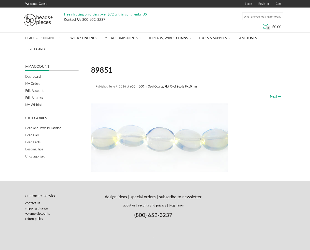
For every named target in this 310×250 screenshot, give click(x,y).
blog (172, 205)
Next (275, 96)
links (181, 205)
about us (129, 205)
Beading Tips (34, 149)
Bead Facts (33, 142)
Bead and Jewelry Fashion (43, 128)
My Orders (32, 83)
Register (263, 3)
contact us (32, 203)
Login (248, 3)
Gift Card (36, 49)
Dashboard (33, 76)
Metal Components (121, 38)
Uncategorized (35, 156)
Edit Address (34, 98)
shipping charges (36, 208)
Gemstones (247, 38)
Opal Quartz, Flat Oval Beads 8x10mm (172, 86)
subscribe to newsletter (180, 196)
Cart (278, 3)
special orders (143, 196)
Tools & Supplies (213, 38)
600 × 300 (137, 86)
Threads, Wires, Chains (168, 38)
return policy (34, 219)
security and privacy (152, 205)
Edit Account (34, 91)
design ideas (116, 196)
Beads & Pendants (40, 38)
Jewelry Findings (82, 38)
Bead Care (32, 135)
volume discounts (37, 213)
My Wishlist (33, 105)
